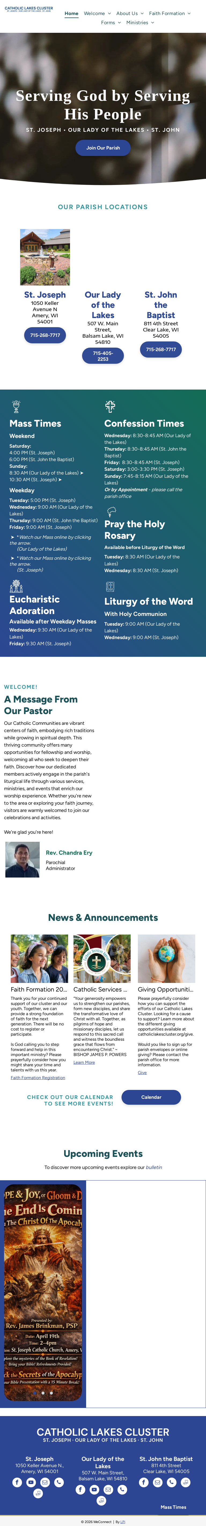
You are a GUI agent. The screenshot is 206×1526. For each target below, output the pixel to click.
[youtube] (31, 1483)
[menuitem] (71, 13)
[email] (45, 1483)
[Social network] (38, 1494)
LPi (122, 1522)
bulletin (154, 1167)
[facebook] (17, 1483)
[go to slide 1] (34, 1393)
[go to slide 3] (51, 1393)
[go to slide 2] (43, 1393)
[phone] (59, 1483)
